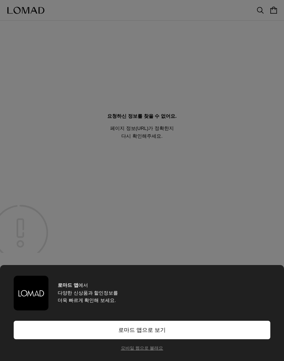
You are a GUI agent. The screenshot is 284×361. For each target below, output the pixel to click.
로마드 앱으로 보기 (142, 330)
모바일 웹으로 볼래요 (142, 348)
